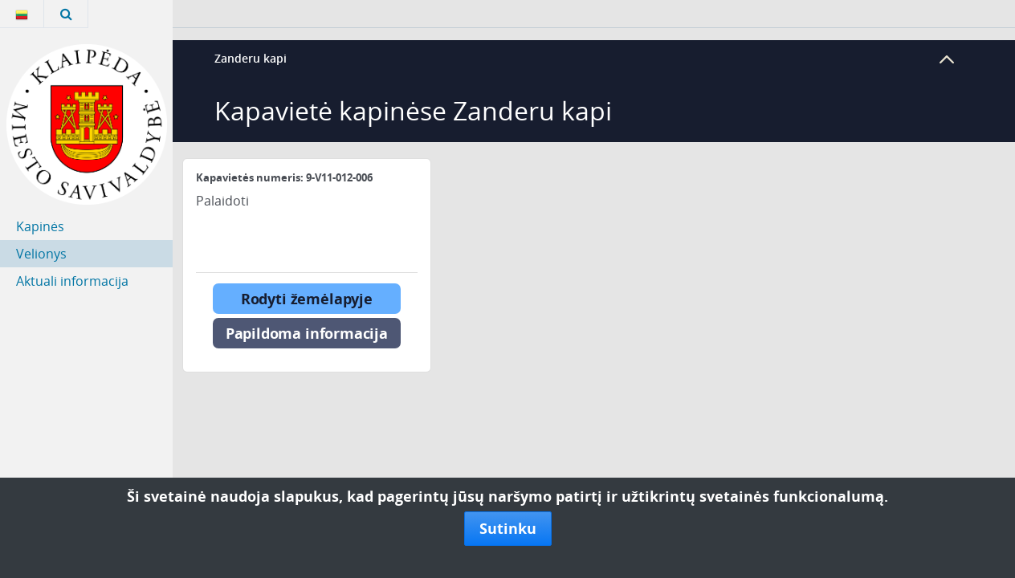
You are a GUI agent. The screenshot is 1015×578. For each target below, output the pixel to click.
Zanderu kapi (250, 58)
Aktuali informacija (72, 281)
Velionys (41, 254)
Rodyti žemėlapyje (307, 298)
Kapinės (40, 226)
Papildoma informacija (307, 333)
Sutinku (507, 528)
